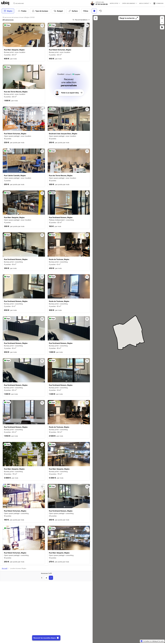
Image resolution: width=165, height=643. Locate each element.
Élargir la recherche (129, 18)
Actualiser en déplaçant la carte (153, 641)
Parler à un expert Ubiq (68, 92)
